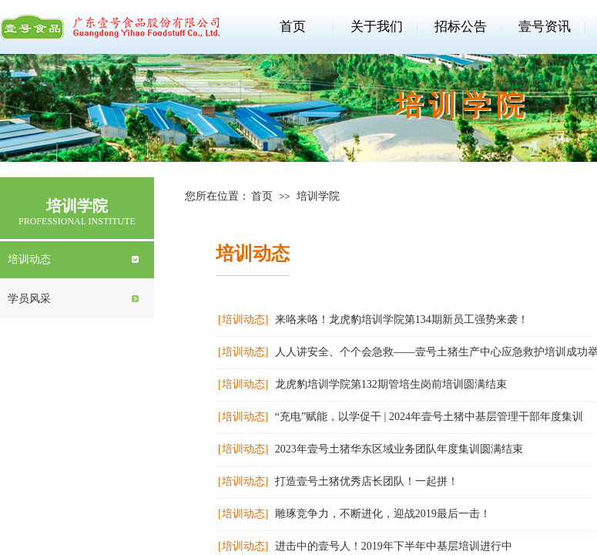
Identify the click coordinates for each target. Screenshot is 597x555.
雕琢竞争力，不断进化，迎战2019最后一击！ (383, 514)
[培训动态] (243, 319)
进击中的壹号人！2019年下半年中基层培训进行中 (393, 546)
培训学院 (318, 196)
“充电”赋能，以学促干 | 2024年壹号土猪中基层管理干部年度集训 (429, 416)
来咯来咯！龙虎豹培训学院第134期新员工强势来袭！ (401, 319)
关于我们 (376, 26)
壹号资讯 (544, 26)
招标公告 (460, 26)
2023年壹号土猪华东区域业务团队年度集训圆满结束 (399, 449)
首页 (293, 26)
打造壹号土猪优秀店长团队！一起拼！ (366, 481)
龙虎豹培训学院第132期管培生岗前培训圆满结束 (391, 384)
